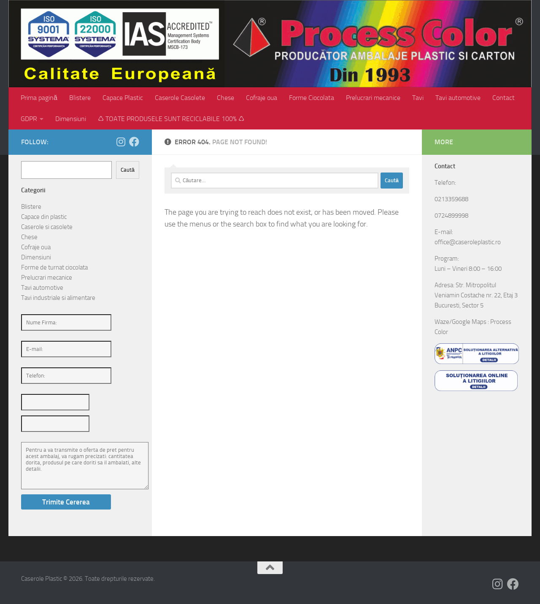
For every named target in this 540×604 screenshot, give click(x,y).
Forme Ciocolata (311, 98)
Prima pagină (39, 98)
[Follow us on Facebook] (134, 142)
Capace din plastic (44, 217)
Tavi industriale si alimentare (58, 298)
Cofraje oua (261, 98)
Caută (128, 170)
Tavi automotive (458, 98)
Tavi (418, 98)
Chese (225, 98)
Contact (503, 98)
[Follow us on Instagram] (121, 142)
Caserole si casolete (47, 227)
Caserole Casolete (180, 98)
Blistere (80, 98)
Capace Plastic (123, 98)
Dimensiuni (70, 119)
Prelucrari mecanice (373, 98)
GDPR (29, 119)
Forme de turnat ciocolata (54, 267)
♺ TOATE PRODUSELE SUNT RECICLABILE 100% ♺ (171, 119)
